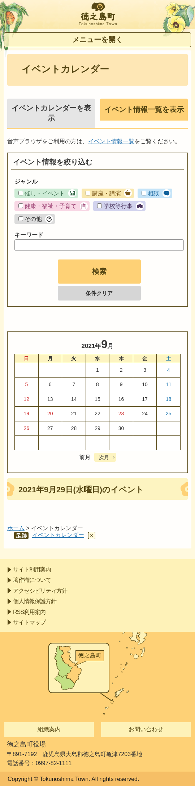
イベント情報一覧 (111, 141)
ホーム (16, 528)
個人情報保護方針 (34, 601)
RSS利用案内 (29, 612)
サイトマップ (29, 622)
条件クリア (99, 293)
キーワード (28, 235)
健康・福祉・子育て (51, 206)
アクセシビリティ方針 (40, 591)
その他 (33, 219)
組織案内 (49, 729)
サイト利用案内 (32, 569)
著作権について (32, 580)
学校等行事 (118, 206)
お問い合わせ (146, 729)
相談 (153, 193)
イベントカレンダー (58, 535)
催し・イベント (45, 193)
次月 (104, 457)
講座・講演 (106, 193)
